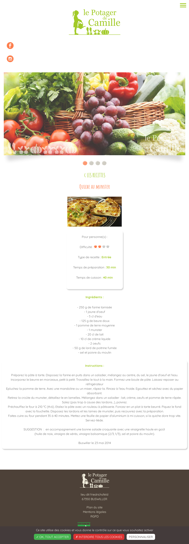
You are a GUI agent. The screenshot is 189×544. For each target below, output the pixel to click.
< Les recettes (94, 175)
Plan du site (94, 507)
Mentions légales (94, 512)
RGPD (94, 516)
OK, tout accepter (52, 537)
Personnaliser (141, 537)
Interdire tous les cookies (99, 537)
